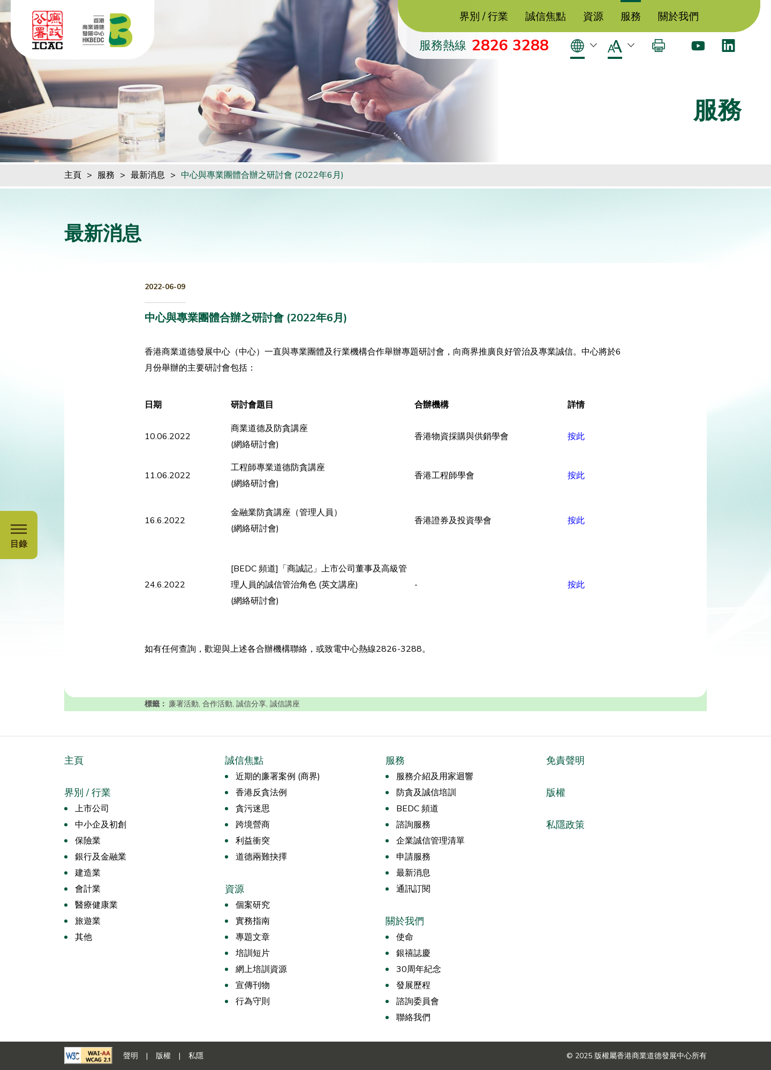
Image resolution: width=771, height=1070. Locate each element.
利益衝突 (253, 840)
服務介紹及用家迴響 (434, 776)
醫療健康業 (96, 905)
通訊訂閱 (413, 889)
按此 (576, 475)
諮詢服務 (413, 824)
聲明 (130, 1056)
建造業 (88, 873)
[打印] (658, 45)
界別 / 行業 (483, 17)
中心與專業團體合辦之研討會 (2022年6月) (262, 175)
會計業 (88, 889)
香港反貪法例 (261, 792)
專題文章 (253, 937)
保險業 (88, 840)
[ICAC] (47, 30)
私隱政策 (565, 824)
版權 (555, 792)
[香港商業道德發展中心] (107, 30)
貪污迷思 (253, 808)
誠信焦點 (545, 17)
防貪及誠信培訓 (426, 792)
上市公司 (92, 808)
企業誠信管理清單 (430, 840)
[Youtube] (698, 45)
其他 (83, 937)
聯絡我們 (413, 1017)
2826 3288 (510, 45)
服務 (631, 17)
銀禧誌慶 (413, 953)
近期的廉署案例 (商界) (278, 776)
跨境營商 (253, 824)
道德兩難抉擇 (261, 857)
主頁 (72, 175)
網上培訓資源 (261, 969)
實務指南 (253, 921)
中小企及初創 (100, 824)
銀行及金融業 (100, 857)
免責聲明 (565, 760)
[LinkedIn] (728, 45)
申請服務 (413, 857)
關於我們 (678, 17)
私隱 (195, 1056)
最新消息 (148, 175)
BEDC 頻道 (417, 808)
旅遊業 (88, 921)
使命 (404, 937)
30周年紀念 (418, 969)
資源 (593, 17)
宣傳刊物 (253, 985)
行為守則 (253, 1001)
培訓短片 (253, 953)
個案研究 (253, 905)
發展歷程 (413, 985)
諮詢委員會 (417, 1001)
